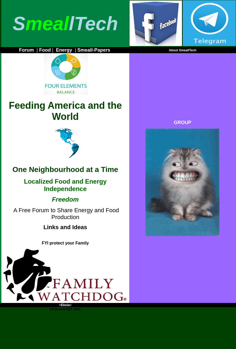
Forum (26, 50)
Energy (64, 50)
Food (45, 50)
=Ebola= (65, 305)
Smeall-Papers (93, 50)
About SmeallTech (182, 50)
